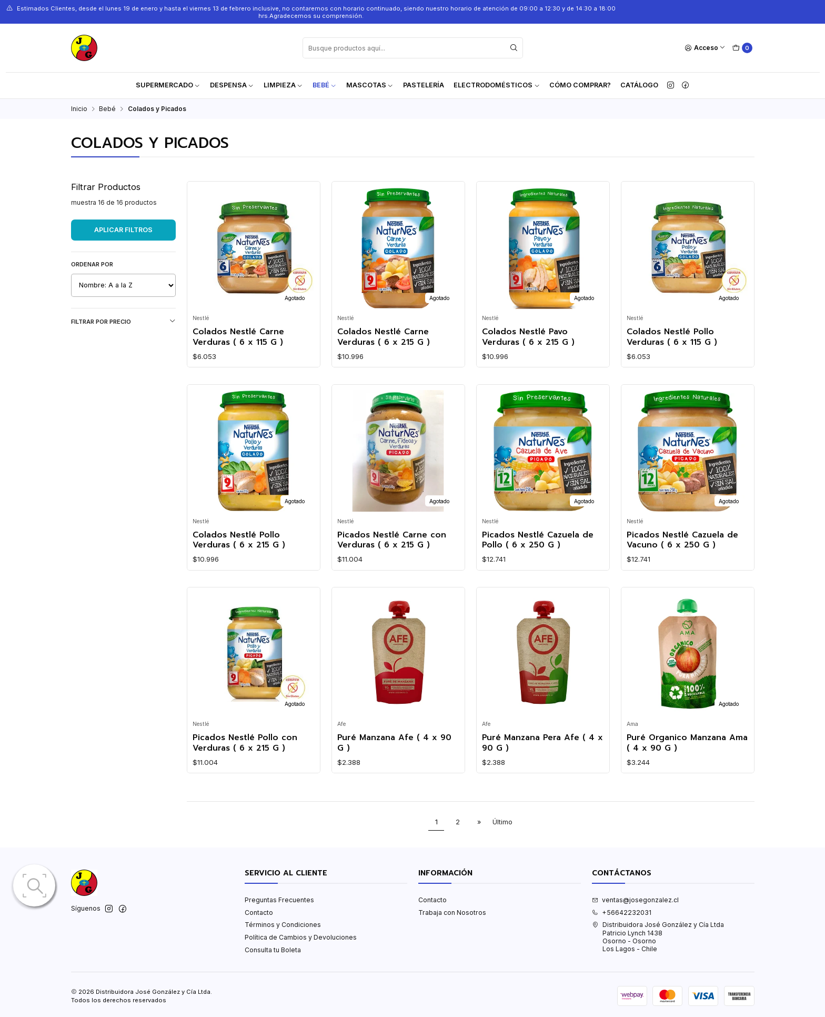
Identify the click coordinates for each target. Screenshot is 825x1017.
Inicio (79, 109)
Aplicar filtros (123, 230)
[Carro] (742, 48)
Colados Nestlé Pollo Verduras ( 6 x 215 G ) (239, 540)
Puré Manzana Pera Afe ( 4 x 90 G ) (542, 743)
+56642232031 (621, 912)
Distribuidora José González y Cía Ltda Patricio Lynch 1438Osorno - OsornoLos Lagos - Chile (658, 937)
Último (502, 822)
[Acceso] (705, 48)
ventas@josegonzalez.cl (635, 900)
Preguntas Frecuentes (279, 900)
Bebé (325, 85)
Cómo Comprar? (580, 85)
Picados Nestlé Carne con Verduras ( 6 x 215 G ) (391, 540)
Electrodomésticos (497, 85)
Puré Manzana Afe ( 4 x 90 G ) (394, 743)
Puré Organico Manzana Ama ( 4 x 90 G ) (687, 743)
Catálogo (639, 85)
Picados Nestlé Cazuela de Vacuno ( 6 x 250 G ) (682, 540)
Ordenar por (92, 264)
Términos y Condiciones (283, 925)
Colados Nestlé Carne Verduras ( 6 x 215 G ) (383, 337)
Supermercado (168, 85)
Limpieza (283, 85)
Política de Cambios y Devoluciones (301, 937)
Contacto (259, 912)
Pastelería (423, 85)
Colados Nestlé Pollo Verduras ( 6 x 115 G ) (672, 337)
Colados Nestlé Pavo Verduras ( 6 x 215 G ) (528, 337)
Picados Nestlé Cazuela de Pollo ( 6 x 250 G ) (537, 540)
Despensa (232, 85)
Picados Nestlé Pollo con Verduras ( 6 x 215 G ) (245, 743)
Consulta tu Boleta (273, 950)
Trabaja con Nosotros (452, 912)
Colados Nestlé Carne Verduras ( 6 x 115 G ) (238, 337)
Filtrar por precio (123, 321)
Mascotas (370, 85)
